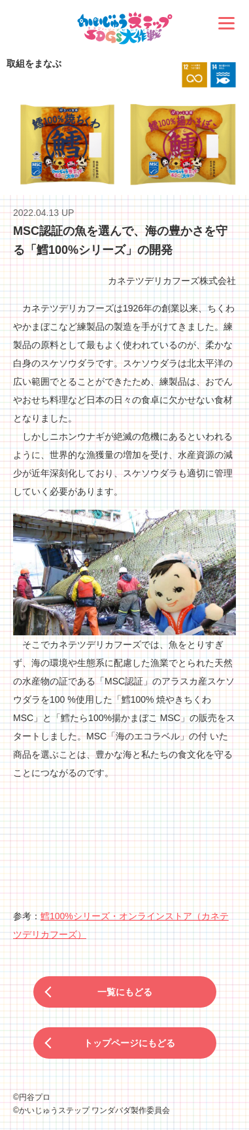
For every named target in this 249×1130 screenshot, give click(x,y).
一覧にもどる (124, 992)
